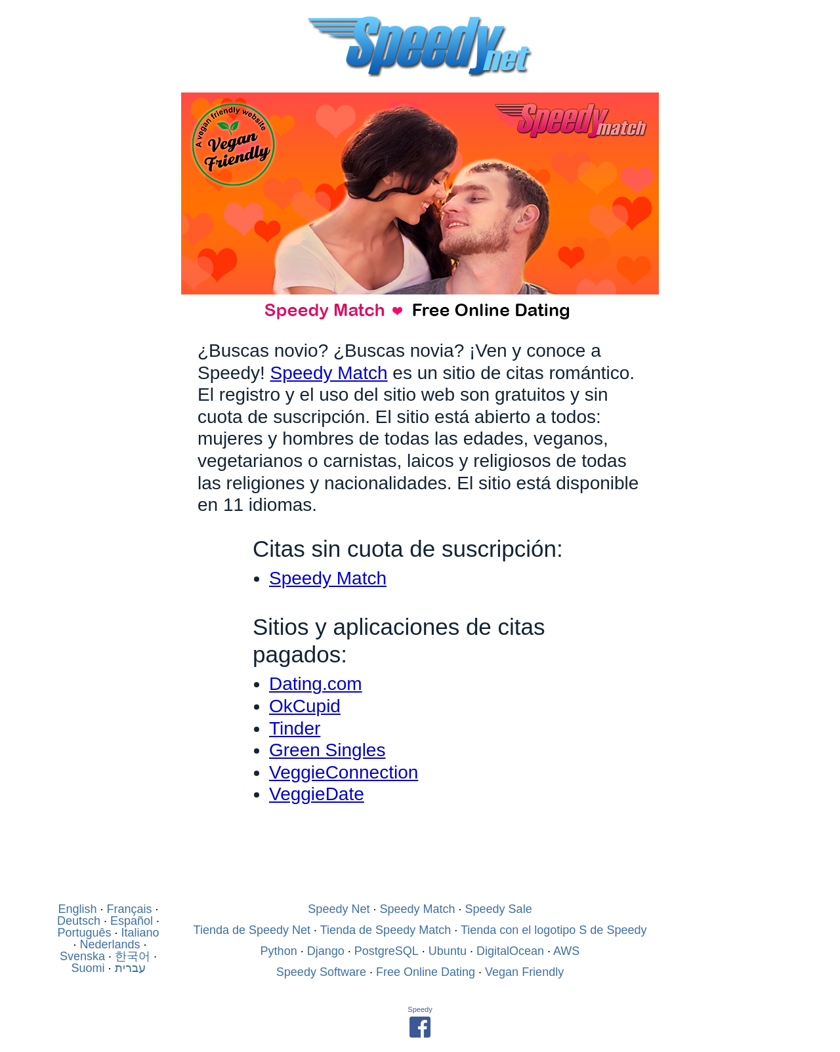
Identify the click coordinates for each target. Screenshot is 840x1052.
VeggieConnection (343, 772)
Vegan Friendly (524, 972)
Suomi (87, 968)
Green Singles (327, 750)
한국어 (132, 956)
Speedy (420, 1009)
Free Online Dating (425, 972)
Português (84, 932)
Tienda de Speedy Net (252, 930)
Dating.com (315, 684)
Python (279, 951)
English (77, 909)
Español (131, 920)
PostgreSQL (386, 951)
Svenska (82, 956)
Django (326, 951)
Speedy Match (329, 373)
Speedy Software (321, 972)
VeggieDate (316, 794)
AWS (566, 951)
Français (129, 909)
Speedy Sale (498, 909)
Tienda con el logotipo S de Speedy (554, 930)
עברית (130, 968)
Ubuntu (448, 951)
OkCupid (305, 706)
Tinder (294, 728)
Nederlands (109, 944)
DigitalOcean (510, 951)
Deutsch (78, 920)
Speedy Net (338, 909)
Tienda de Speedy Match (385, 930)
